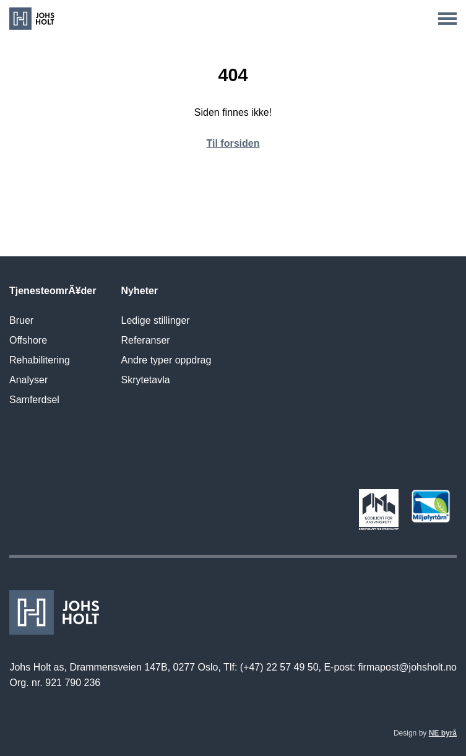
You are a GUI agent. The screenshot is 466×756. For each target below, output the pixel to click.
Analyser (28, 380)
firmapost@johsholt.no (407, 667)
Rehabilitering (39, 360)
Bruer (21, 320)
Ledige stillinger (155, 320)
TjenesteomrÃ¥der (53, 290)
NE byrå (443, 733)
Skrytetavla (145, 380)
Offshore (28, 340)
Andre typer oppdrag (166, 360)
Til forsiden (233, 143)
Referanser (145, 340)
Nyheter (139, 290)
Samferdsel (34, 399)
